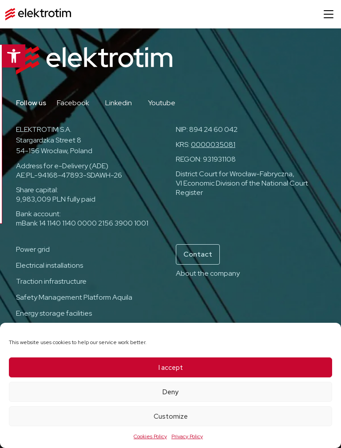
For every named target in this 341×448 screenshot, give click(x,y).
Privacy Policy (187, 436)
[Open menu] (328, 14)
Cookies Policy (150, 436)
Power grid (33, 249)
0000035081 (213, 144)
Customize (171, 416)
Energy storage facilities (54, 313)
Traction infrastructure (51, 281)
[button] (11, 55)
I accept (171, 367)
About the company (208, 273)
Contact (197, 254)
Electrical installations (49, 265)
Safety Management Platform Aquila (74, 297)
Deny (170, 392)
